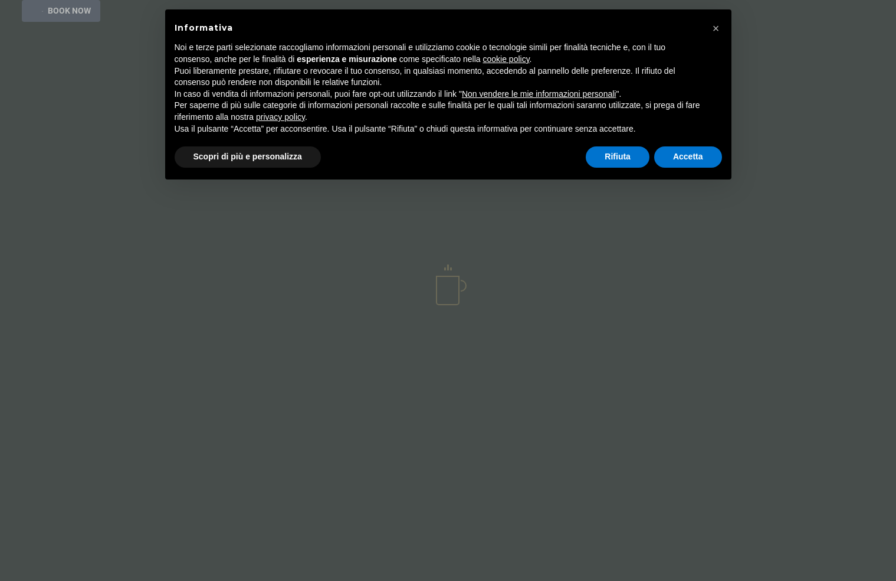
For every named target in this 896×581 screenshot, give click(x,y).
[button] (716, 28)
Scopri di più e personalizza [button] (247, 156)
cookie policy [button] (506, 59)
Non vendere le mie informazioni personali (539, 94)
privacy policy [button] (280, 117)
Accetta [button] (688, 156)
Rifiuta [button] (618, 156)
